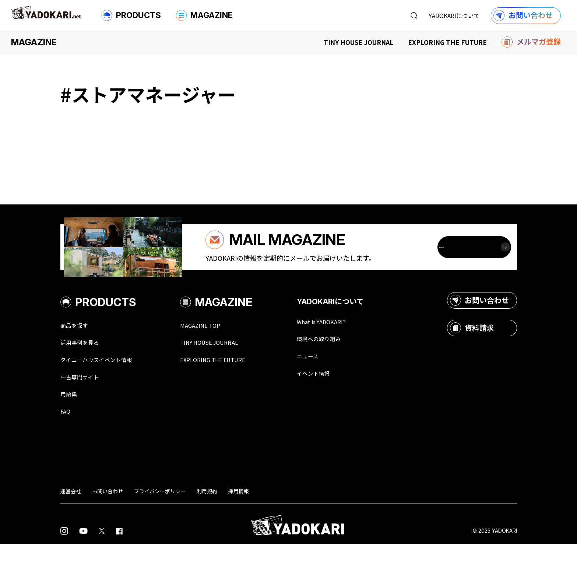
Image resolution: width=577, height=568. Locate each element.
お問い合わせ (479, 321)
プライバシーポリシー (160, 515)
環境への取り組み (339, 360)
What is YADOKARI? (342, 342)
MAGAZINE (204, 15)
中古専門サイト (83, 399)
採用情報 (238, 515)
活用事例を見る (83, 364)
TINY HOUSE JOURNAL (358, 42)
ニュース (326, 378)
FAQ (66, 434)
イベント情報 (333, 395)
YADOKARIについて (454, 15)
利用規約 (207, 515)
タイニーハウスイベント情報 (103, 381)
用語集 (70, 417)
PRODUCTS (131, 15)
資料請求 (472, 348)
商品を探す (77, 346)
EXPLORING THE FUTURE (447, 42)
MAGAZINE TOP (214, 346)
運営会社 (70, 515)
